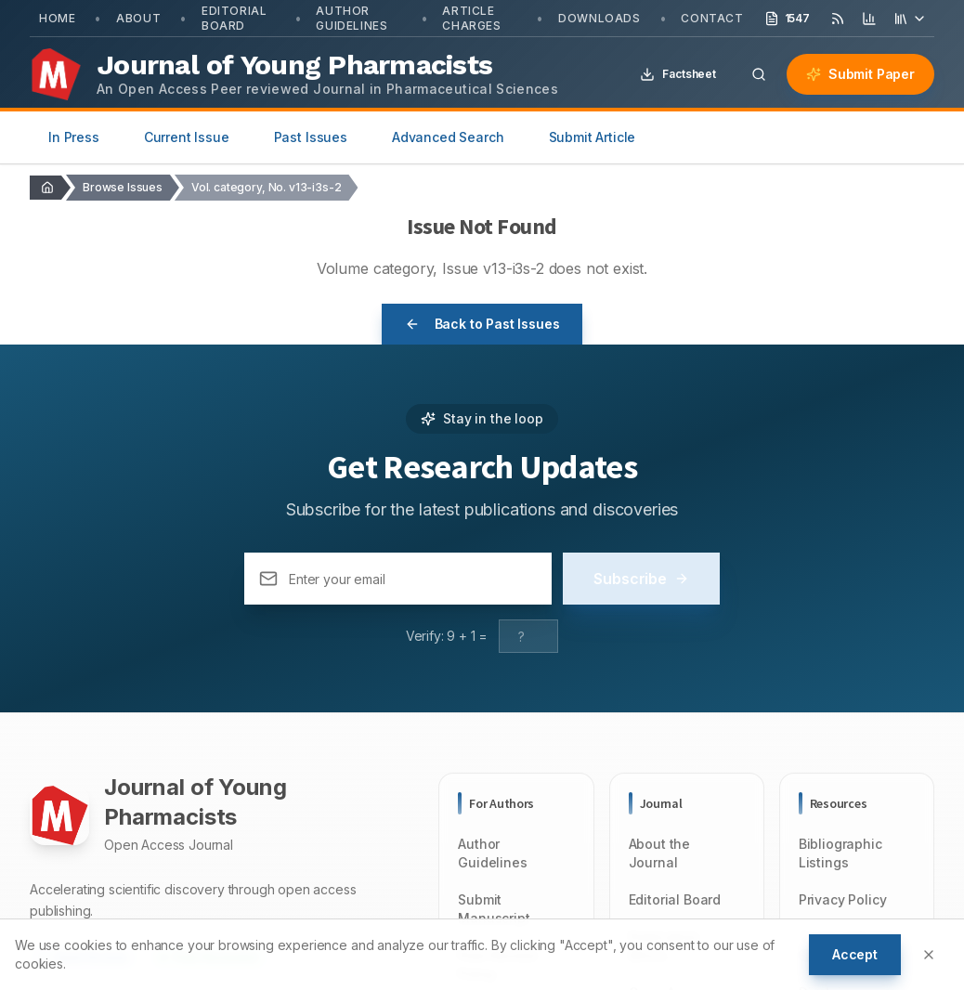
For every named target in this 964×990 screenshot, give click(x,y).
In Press (73, 137)
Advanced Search (448, 137)
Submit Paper (860, 74)
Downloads (599, 18)
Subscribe (641, 578)
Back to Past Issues (482, 324)
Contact (712, 18)
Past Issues (310, 137)
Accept (855, 954)
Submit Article (592, 137)
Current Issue (186, 137)
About (138, 18)
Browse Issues (123, 187)
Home (57, 18)
